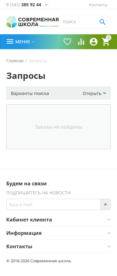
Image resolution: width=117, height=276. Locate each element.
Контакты (98, 4)
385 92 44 (23, 4)
